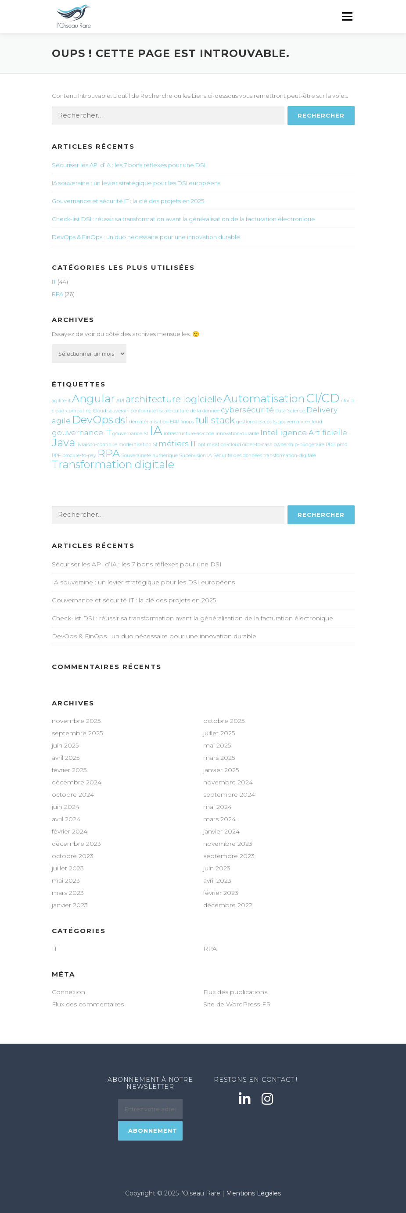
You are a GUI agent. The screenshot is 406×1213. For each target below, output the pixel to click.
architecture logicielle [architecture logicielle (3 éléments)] (174, 399)
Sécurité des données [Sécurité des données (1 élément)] (237, 455)
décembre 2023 (76, 844)
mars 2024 (219, 819)
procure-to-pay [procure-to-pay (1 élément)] (79, 455)
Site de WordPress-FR (237, 1004)
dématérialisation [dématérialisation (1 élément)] (149, 422)
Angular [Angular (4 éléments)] (93, 398)
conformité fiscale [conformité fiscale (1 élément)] (151, 411)
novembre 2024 (228, 782)
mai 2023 (66, 880)
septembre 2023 (229, 856)
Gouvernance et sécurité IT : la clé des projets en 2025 (128, 200)
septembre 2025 (77, 733)
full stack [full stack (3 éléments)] (215, 420)
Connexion (68, 992)
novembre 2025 (76, 721)
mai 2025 (217, 745)
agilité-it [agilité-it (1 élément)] (61, 401)
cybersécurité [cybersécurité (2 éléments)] (247, 409)
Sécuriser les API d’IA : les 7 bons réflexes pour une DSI (128, 164)
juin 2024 (65, 807)
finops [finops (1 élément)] (187, 422)
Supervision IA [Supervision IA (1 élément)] (195, 455)
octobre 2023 (72, 856)
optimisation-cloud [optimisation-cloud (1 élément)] (219, 444)
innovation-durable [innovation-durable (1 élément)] (237, 434)
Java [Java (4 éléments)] (63, 442)
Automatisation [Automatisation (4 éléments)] (264, 398)
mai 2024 (217, 807)
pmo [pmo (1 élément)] (342, 444)
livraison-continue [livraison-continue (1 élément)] (96, 444)
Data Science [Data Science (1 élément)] (290, 411)
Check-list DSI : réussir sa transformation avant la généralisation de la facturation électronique (183, 218)
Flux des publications (235, 992)
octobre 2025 (223, 721)
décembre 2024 (76, 782)
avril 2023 (217, 880)
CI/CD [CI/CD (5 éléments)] (323, 398)
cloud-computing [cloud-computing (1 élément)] (72, 411)
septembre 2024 (229, 794)
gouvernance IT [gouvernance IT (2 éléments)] (81, 432)
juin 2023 (216, 868)
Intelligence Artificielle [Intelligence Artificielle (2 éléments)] (303, 432)
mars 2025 (219, 758)
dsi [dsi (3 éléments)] (121, 420)
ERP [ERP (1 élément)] (174, 422)
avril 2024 (66, 819)
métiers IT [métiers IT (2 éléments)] (177, 443)
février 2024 (69, 831)
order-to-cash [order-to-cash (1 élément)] (257, 444)
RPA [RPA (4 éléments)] (108, 453)
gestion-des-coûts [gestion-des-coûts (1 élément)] (256, 422)
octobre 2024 (73, 794)
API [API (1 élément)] (120, 401)
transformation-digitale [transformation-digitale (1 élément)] (289, 455)
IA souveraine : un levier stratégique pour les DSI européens (136, 182)
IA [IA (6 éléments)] (155, 430)
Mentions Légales (253, 1193)
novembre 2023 (227, 844)
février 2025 (69, 770)
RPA (57, 293)
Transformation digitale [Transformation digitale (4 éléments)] (113, 464)
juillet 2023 (68, 868)
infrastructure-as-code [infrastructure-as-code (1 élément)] (189, 434)
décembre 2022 (227, 905)
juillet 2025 (219, 733)
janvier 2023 (70, 905)
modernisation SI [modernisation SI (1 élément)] (138, 444)
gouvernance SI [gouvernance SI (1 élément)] (130, 434)
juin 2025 (65, 745)
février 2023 (220, 893)
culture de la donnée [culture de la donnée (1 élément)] (195, 411)
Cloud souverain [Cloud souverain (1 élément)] (111, 411)
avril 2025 (65, 758)
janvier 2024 (221, 831)
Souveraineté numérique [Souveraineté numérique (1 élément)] (149, 455)
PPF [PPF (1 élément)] (56, 455)
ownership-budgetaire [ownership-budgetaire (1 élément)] (299, 444)
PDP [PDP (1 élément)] (330, 444)
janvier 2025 (221, 770)
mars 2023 (68, 893)
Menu (347, 16)
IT (54, 281)
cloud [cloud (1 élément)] (347, 401)
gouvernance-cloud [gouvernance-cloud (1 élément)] (300, 422)
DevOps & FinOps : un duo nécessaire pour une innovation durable (146, 236)
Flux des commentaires (88, 1004)
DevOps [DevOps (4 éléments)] (92, 419)
